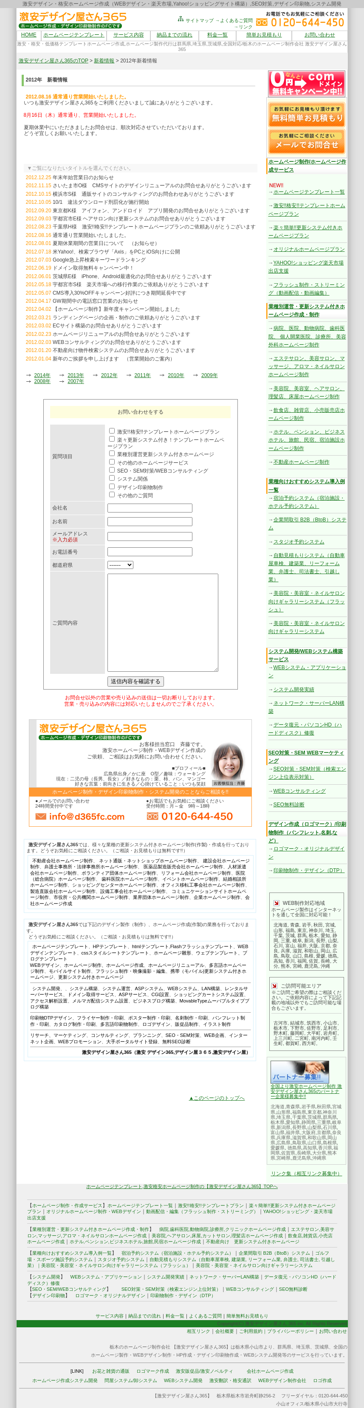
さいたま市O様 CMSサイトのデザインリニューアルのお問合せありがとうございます (152, 186)
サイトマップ (195, 20)
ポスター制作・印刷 (149, 1036)
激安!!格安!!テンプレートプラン (211, 1205)
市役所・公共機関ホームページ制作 (91, 916)
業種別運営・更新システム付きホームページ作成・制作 (90, 1229)
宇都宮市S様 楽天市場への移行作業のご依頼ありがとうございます (131, 284)
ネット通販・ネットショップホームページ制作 (148, 879)
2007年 (76, 381)
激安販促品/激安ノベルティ (204, 1371)
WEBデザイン (44, 984)
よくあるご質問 (205, 1315)
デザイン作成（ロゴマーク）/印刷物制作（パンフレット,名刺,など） (307, 832)
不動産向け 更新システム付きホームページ (252, 1241)
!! (304, 1096)
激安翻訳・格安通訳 (230, 1380)
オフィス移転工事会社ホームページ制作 (203, 904)
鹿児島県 (301, 1157)
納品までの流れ (174, 35)
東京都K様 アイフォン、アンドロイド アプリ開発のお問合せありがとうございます (151, 211)
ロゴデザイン (156, 1043)
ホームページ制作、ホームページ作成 (104, 984)
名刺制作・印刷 (191, 1036)
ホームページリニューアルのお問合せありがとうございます (121, 334)
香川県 (325, 1147)
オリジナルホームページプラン (309, 249)
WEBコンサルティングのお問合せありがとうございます (117, 342)
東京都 (315, 1112)
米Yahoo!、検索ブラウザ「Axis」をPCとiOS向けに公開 (117, 252)
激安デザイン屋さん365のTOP (53, 61)
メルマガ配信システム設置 (100, 1019)
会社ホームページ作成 (270, 1371)
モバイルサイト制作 (70, 990)
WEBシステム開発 (183, 1380)
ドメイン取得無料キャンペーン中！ (93, 268)
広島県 (284, 1142)
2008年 (42, 381)
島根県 (330, 1142)
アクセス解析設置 (49, 1019)
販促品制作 (186, 1043)
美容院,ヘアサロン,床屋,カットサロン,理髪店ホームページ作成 (217, 1235)
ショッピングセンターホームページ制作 (114, 904)
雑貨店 (310, 1235)
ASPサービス (133, 1013)
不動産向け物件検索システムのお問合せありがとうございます (124, 350)
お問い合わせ (320, 35)
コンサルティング (109, 1054)
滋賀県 (299, 1137)
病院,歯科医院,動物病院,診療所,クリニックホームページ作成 (222, 1229)
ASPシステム (149, 1007)
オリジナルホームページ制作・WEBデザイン (93, 1211)
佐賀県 (288, 1152)
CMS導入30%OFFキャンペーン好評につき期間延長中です (119, 293)
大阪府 (309, 1132)
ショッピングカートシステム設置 (209, 1013)
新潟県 (284, 1127)
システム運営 (116, 1007)
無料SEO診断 (176, 1060)
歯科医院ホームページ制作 (130, 898)
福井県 (293, 1132)
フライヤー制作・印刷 (100, 1036)
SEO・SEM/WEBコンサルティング (69, 1289)
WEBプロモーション (80, 1060)
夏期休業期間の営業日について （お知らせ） (106, 243)
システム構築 (84, 1007)
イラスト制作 (217, 1043)
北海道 (278, 1106)
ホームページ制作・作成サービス (67, 1205)
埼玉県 (284, 1117)
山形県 (284, 1112)
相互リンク (198, 1331)
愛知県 (293, 1122)
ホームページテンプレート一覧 (309, 192)
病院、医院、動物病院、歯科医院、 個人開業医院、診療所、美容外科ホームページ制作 (307, 336)
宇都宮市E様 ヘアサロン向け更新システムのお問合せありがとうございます (139, 219)
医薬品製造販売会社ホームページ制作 (183, 885)
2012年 (109, 375)
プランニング (147, 1054)
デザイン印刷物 (48, 1295)
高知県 (310, 1147)
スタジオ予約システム (299, 542)
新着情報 (104, 61)
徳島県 (295, 1147)
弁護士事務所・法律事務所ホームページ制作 (91, 885)
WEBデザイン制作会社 (282, 1380)
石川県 (330, 1127)
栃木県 (278, 1122)
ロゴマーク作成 (152, 1371)
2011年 (143, 375)
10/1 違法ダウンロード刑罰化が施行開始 (101, 202)
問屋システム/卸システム (130, 1380)
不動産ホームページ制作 (302, 462)
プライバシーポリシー (290, 1331)
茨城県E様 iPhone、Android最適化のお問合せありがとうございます (132, 276)
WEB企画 (214, 1054)
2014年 (42, 375)
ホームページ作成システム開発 (65, 1380)
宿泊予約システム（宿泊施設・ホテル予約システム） (175, 1253)
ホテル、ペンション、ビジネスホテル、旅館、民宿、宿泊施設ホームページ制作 (306, 440)
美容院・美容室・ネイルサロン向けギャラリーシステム (254, 1265)
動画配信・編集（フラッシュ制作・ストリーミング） (202, 1211)
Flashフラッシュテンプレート (201, 965)
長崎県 (304, 1152)
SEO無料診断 (289, 805)
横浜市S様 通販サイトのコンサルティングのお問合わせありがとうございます (143, 194)
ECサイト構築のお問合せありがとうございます (107, 326)
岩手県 (309, 1106)
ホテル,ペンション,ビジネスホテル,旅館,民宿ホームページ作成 (135, 1241)
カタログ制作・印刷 (75, 1043)
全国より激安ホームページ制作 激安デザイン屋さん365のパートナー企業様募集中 (306, 1091)
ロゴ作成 (322, 1380)
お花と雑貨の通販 (111, 1371)
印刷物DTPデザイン (51, 1036)
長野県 (299, 1127)
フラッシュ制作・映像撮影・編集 (131, 990)
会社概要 (224, 1331)
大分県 (319, 1152)
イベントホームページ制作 (190, 898)
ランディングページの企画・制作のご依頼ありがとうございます (126, 318)
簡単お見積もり (264, 35)
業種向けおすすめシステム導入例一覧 (72, 1253)
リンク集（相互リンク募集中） (306, 1174)
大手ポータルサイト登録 (132, 1060)
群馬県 (330, 1117)
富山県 (278, 1132)
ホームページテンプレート (73, 35)
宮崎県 (284, 1157)
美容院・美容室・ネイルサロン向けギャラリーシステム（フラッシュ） (306, 601)
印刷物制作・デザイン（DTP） (309, 870)
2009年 (209, 375)
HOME (29, 35)
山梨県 (315, 1127)
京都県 (324, 1132)
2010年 (176, 375)
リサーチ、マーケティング (58, 1054)
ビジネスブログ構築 (154, 1019)
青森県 (293, 1106)
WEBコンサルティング (300, 791)
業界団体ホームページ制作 (161, 916)
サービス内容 (128, 35)
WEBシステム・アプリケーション (106, 1276)
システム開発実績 (294, 690)
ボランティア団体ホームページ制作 (119, 892)
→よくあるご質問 (234, 20)
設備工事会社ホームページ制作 (133, 910)
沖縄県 (319, 1157)
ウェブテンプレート (217, 971)
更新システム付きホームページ (91, 996)
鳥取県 (299, 1142)
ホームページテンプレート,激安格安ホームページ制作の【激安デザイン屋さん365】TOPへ (182, 1186)
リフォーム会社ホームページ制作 (196, 892)
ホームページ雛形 (172, 971)
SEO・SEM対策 (183, 1054)
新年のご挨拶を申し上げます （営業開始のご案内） (114, 359)
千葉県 (299, 1117)
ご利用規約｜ (253, 1331)
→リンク (243, 26)
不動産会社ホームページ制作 (62, 879)
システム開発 (46, 1007)
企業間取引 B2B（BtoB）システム (274, 1253)
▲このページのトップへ (217, 1117)
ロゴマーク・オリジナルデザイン (110, 1295)
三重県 (324, 1122)
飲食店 (295, 1235)
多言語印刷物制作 (119, 1043)
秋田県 (324, 1106)
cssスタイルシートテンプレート (116, 971)
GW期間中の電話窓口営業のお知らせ (95, 301)
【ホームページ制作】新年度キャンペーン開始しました (116, 309)
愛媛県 (278, 1147)
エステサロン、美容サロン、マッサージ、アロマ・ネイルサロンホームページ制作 (306, 366)
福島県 (299, 1112)
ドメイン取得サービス (91, 1013)
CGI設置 (160, 1013)
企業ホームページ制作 (217, 916)
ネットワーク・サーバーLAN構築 (224, 1276)
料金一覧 (217, 35)
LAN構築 (211, 1007)
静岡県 (309, 1122)
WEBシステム (182, 1007)
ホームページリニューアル (176, 984)
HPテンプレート (110, 965)
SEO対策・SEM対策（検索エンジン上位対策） (171, 1289)
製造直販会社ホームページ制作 (63, 910)
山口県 (315, 1142)
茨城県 (315, 1117)
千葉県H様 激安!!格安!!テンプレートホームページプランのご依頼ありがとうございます (154, 227)
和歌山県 (317, 1137)
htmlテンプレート (150, 965)
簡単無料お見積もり (247, 1315)
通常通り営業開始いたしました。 (91, 235)
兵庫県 (284, 1137)
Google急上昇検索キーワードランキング (99, 260)
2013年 (76, 375)
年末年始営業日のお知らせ (83, 177)
